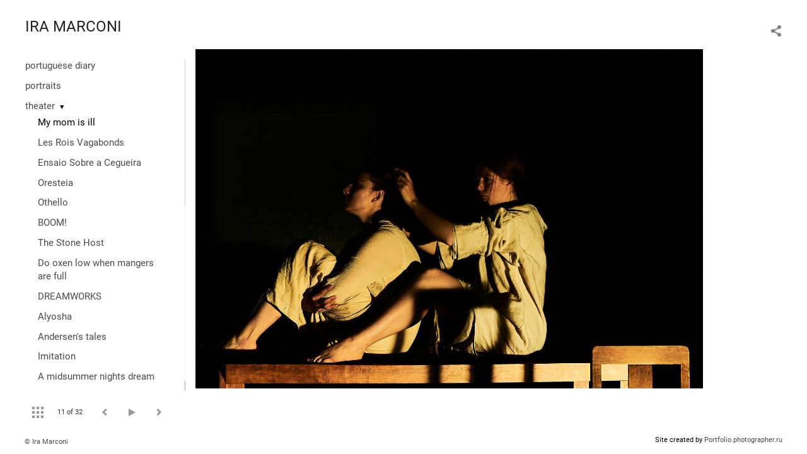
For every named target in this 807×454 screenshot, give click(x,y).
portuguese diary (60, 65)
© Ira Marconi (46, 442)
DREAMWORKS (70, 296)
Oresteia (55, 183)
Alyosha (55, 316)
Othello (53, 202)
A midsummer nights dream (96, 376)
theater (40, 106)
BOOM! (52, 222)
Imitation (57, 356)
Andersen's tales (72, 336)
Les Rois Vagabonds (81, 142)
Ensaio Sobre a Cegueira (89, 162)
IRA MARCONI (73, 26)
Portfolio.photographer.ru (743, 440)
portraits (43, 85)
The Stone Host (71, 242)
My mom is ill (66, 122)
